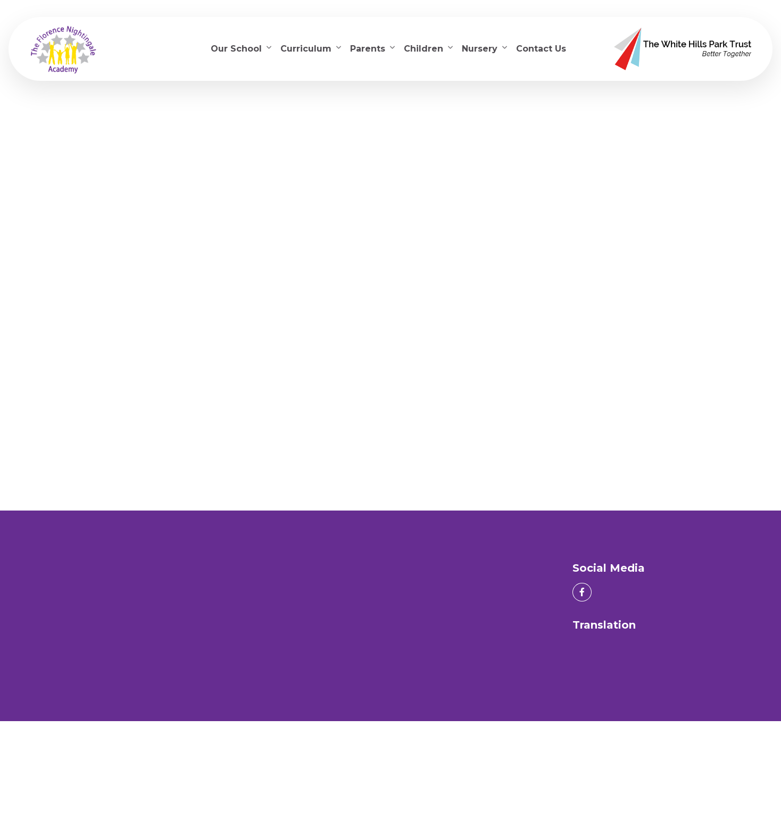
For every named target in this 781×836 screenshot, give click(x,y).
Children (423, 49)
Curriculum (305, 49)
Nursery (479, 49)
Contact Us (541, 49)
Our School (236, 49)
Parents (367, 49)
